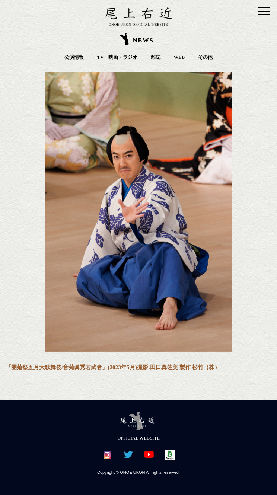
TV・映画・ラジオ (117, 57)
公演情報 (74, 57)
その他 (205, 57)
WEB (179, 57)
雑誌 (155, 57)
